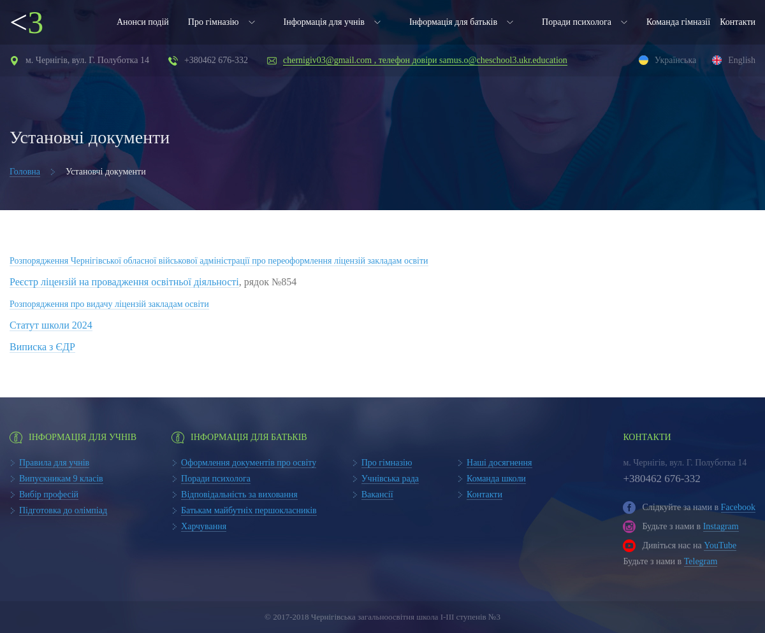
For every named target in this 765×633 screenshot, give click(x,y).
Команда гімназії (678, 22)
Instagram (721, 526)
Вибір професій (48, 494)
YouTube (720, 545)
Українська (675, 60)
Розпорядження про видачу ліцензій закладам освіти (109, 304)
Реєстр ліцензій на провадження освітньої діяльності (124, 281)
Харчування (203, 526)
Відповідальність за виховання (239, 494)
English (741, 60)
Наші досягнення (499, 462)
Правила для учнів (54, 462)
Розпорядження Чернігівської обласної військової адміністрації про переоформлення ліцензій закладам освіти (219, 261)
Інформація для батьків (453, 22)
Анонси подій (143, 22)
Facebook (738, 507)
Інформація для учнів (324, 22)
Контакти (737, 22)
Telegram (701, 561)
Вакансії (377, 494)
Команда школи (496, 478)
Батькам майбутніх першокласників (249, 510)
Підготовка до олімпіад (63, 510)
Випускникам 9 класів (61, 478)
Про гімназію (213, 22)
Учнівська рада (390, 478)
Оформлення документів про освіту (248, 462)
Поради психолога (576, 22)
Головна (25, 171)
